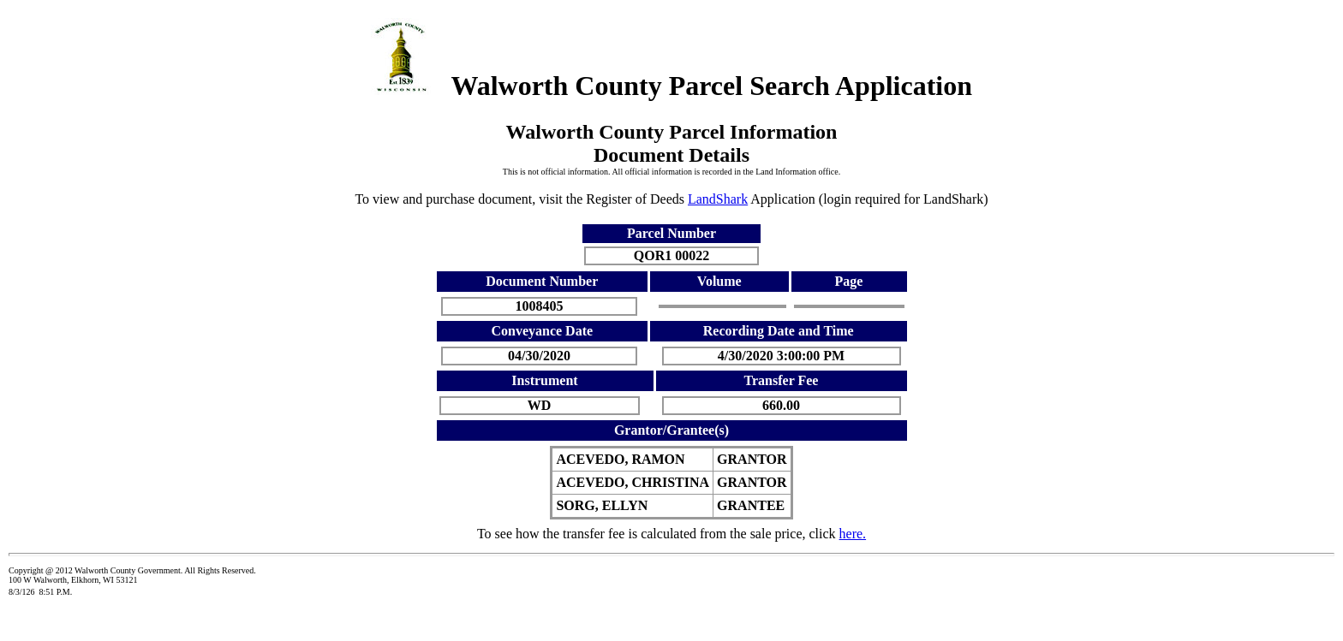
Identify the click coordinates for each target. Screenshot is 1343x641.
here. (853, 533)
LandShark (718, 199)
